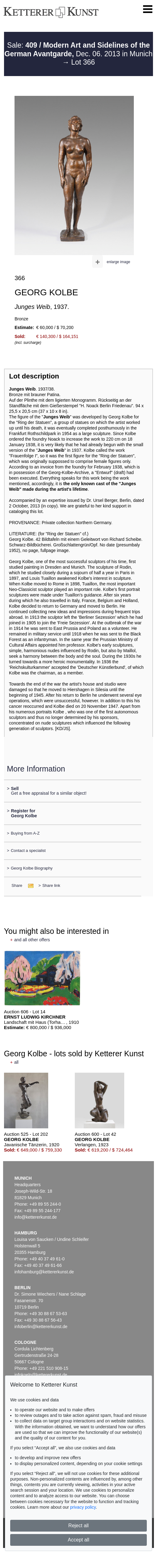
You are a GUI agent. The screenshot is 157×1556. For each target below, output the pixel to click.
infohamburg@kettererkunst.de (44, 1271)
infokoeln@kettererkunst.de (41, 1374)
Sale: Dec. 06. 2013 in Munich (79, 49)
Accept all (78, 1539)
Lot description (34, 376)
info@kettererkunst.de (36, 1217)
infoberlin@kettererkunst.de (41, 1326)
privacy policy (83, 1507)
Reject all (78, 1525)
